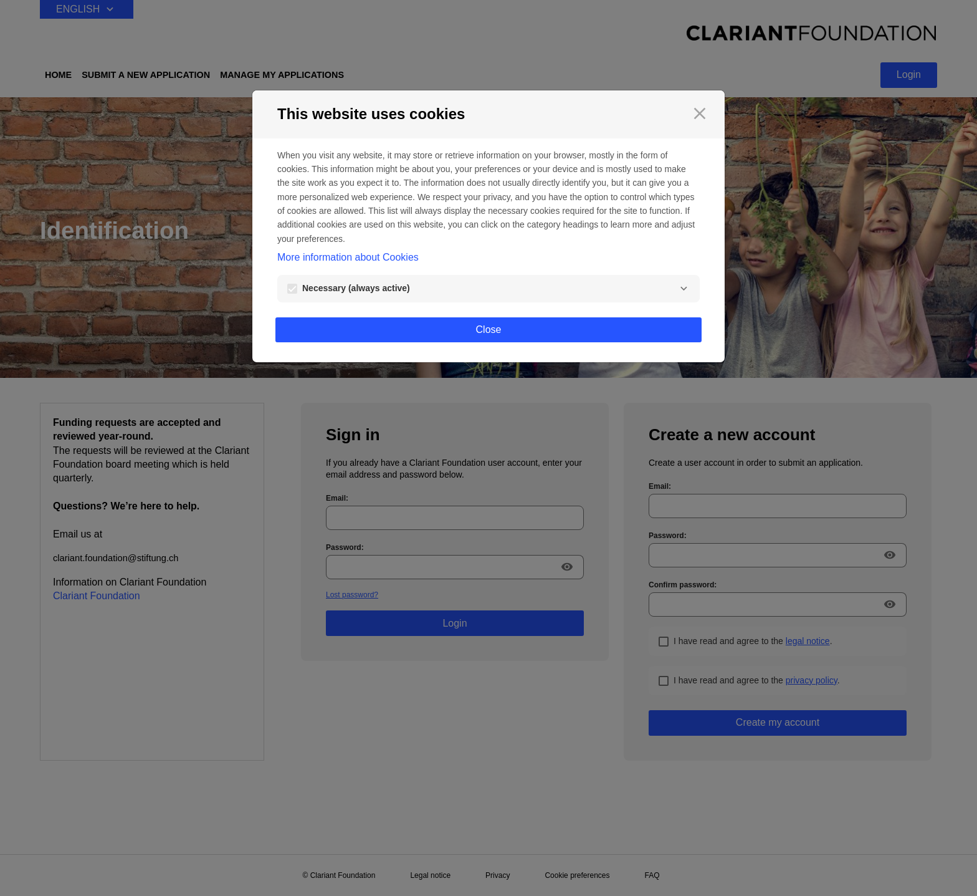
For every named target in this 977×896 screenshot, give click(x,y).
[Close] (700, 113)
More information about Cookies (348, 257)
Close (489, 329)
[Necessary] (683, 288)
